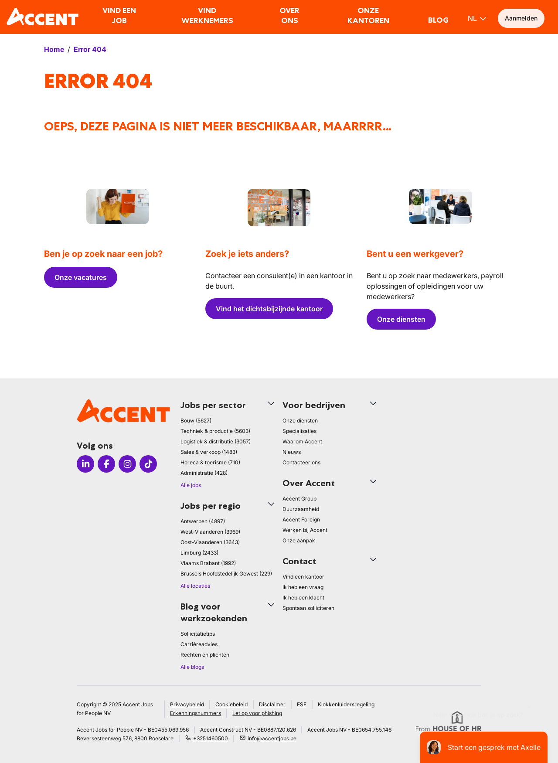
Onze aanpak (298, 540)
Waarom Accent (302, 441)
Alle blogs (192, 667)
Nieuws (291, 452)
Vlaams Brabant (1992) (208, 563)
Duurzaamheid (300, 509)
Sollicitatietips (197, 633)
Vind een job (119, 15)
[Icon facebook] (106, 464)
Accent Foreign (301, 519)
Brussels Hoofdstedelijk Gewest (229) (226, 573)
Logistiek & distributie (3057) (215, 441)
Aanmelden (521, 18)
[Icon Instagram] (127, 464)
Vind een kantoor (303, 576)
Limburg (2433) (199, 552)
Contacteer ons (301, 462)
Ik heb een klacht (303, 597)
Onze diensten (401, 319)
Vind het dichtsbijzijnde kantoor (269, 308)
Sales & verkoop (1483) (208, 452)
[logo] (42, 16)
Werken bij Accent (304, 530)
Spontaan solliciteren (308, 608)
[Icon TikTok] (148, 464)
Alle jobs (190, 485)
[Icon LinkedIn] (85, 464)
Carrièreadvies (199, 644)
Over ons (289, 15)
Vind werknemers (207, 15)
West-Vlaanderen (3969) (210, 531)
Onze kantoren (368, 15)
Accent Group (299, 498)
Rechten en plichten (204, 654)
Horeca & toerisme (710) (210, 462)
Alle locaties (195, 585)
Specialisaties (299, 431)
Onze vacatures (80, 277)
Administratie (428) (204, 473)
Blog (438, 20)
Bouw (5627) (195, 420)
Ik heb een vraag (302, 587)
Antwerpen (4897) (202, 521)
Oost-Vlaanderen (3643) (210, 542)
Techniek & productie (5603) (215, 431)
